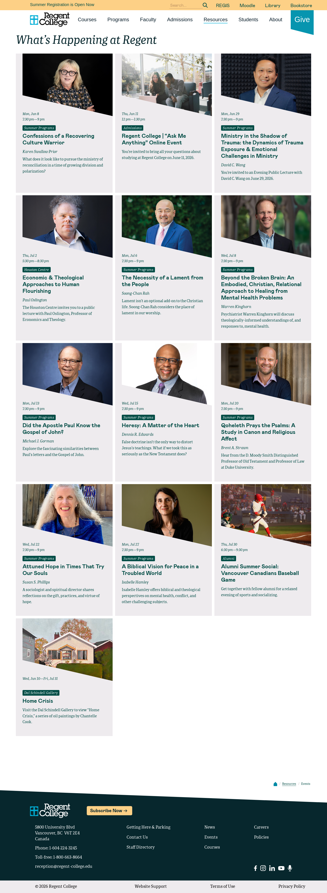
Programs (118, 19)
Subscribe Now (106, 810)
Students (248, 19)
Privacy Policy (291, 887)
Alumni (228, 559)
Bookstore (301, 5)
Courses (87, 19)
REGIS (223, 5)
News (209, 827)
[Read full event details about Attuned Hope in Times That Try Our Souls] (64, 569)
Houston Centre (36, 270)
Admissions (180, 19)
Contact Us (137, 837)
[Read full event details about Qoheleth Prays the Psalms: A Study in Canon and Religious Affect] (262, 432)
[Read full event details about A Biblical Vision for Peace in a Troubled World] (163, 569)
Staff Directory (141, 847)
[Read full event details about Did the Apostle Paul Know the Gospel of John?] (64, 428)
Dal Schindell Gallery (41, 693)
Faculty (148, 19)
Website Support (151, 887)
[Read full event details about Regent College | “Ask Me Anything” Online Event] (163, 139)
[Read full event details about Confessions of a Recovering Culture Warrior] (64, 139)
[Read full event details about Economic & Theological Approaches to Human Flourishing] (64, 284)
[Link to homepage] (48, 19)
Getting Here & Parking (148, 827)
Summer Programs (39, 128)
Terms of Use (222, 887)
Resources (216, 19)
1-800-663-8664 (67, 857)
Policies (261, 837)
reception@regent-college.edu (63, 867)
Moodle (247, 5)
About (275, 19)
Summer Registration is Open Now (62, 4)
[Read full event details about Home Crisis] (64, 700)
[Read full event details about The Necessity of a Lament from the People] (163, 280)
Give (302, 19)
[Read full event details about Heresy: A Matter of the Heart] (163, 425)
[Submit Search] (205, 5)
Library (272, 5)
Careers (261, 827)
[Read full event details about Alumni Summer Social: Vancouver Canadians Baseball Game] (262, 573)
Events (211, 837)
